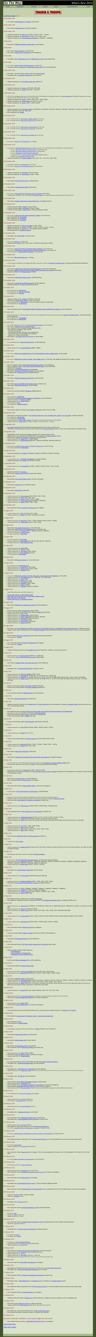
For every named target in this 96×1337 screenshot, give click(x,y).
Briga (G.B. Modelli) (27, 225)
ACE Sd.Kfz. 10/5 (22, 372)
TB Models (16, 1196)
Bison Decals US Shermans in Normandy (29, 800)
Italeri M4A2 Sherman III (21, 385)
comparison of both (72, 704)
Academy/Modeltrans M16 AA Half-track (28, 1119)
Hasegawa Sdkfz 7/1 (39, 195)
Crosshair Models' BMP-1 (29, 786)
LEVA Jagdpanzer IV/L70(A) (22, 1303)
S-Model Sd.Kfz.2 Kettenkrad (22, 52)
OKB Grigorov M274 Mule (35, 67)
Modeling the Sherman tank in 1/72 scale (26, 148)
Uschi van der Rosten (26, 1165)
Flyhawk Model (26, 272)
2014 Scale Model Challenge (36, 325)
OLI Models (23, 220)
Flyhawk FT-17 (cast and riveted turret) (24, 166)
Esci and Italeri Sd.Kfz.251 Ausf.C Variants (44, 771)
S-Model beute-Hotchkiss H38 (52, 900)
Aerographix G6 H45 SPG (25, 75)
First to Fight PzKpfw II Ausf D (23, 479)
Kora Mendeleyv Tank (21, 1046)
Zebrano (24, 472)
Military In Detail (27, 933)
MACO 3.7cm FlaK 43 (27, 996)
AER (15, 1214)
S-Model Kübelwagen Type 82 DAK (23, 378)
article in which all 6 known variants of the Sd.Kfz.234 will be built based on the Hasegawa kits (47, 711)
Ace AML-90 (21, 1076)
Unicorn (24, 99)
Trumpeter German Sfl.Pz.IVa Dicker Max (27, 1250)
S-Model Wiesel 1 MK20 (20, 300)
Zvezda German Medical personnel (24, 283)
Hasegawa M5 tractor (23, 1112)
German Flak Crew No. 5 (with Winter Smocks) (20, 599)
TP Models (28, 686)
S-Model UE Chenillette (22, 437)
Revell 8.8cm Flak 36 (27, 927)
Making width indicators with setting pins (24, 1159)
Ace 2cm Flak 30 (26, 780)
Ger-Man (18, 1236)
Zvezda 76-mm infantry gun (28, 508)
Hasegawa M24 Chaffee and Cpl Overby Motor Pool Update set (32, 757)
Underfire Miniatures (25, 230)
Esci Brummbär (24, 164)
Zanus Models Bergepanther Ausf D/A (26, 1082)
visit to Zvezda (40, 73)
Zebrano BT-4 (18, 484)
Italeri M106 (18, 490)
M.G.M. (24, 103)
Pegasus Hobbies (27, 158)
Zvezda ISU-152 (19, 28)
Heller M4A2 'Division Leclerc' (23, 277)
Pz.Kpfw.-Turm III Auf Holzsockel (26, 1229)
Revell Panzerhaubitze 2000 (25, 1063)
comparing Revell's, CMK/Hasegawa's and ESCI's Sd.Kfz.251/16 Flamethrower (33, 1133)
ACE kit (74, 1010)
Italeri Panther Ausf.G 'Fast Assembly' (32, 811)
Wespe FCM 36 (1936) (27, 966)
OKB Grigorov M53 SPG (21, 751)
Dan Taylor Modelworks (32, 687)
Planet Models (24, 1305)
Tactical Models (19, 841)
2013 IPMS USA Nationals (28, 1262)
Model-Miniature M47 (20, 1040)
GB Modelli (24, 1083)
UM (22, 1253)
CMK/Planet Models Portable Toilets (24, 44)
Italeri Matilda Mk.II (24, 1281)
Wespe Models (26, 101)
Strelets (22, 112)
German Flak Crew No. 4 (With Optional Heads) (20, 595)
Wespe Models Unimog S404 (25, 870)
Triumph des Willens (27, 109)
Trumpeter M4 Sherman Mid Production (24, 65)
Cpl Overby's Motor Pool (28, 81)
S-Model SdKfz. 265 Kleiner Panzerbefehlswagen (27, 269)
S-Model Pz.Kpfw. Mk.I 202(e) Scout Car (26, 663)
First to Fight (25, 36)
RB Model (25, 208)
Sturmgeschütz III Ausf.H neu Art (26, 1183)
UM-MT (23, 1243)
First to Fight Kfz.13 (44, 704)
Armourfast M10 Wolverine (25, 668)
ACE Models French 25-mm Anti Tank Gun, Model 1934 (28, 446)
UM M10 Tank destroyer (20, 698)
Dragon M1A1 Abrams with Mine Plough (33, 366)
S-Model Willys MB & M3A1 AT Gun (35, 1321)
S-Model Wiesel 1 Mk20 (21, 187)
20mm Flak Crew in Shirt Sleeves (16, 598)
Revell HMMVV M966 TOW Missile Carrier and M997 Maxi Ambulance (42, 309)
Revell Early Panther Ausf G (28, 1117)
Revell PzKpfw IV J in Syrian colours (21, 953)
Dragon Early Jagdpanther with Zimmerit (33, 1275)
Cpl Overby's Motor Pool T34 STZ (24, 336)
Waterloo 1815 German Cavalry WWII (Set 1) (27, 201)
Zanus (15, 1213)
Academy (39, 612)
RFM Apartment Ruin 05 (21, 938)
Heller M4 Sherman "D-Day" (22, 1054)
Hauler (24, 90)
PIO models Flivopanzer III (22, 528)
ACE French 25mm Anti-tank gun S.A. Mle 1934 (35, 944)
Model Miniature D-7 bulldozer (23, 21)
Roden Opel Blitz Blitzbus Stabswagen (28, 1269)
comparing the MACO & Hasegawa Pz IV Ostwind (26, 1128)
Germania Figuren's (31, 738)
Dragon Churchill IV (49, 429)
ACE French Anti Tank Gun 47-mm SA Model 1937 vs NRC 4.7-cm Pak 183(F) (50, 415)
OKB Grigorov (25, 174)
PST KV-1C (20, 1202)
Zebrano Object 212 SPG (22, 473)
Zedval (25, 207)
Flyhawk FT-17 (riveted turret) (21, 141)
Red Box (17, 1235)
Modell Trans (26, 610)
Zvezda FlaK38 (38, 1189)
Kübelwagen (38, 898)
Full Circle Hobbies (25, 1088)
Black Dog (24, 34)
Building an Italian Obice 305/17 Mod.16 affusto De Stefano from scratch (33, 270)
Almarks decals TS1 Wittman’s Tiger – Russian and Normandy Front (34, 1016)
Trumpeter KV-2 (36, 1281)
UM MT (24, 228)
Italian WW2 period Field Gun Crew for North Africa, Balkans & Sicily (25, 596)
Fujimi (15, 1223)
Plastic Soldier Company (25, 420)
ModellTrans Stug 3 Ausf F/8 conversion (27, 836)
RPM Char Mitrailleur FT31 (22, 960)
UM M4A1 (16, 241)
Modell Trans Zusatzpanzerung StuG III (25, 605)
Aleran (19, 243)
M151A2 (33, 437)
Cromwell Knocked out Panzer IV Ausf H (32, 1222)
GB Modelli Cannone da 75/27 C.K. (26, 1086)
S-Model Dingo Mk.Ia (27, 1292)
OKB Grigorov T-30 (23, 59)
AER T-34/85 (20, 236)
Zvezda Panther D (57, 1281)
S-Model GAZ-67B (28, 693)
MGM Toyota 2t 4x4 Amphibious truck (25, 529)
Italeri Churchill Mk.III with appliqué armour (25, 384)
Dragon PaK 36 (25, 1152)
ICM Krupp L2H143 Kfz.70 (23, 635)
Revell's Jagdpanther (67, 96)
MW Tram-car (21, 560)
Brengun (24, 88)
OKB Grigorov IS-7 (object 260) (26, 1069)
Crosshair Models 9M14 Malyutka (24, 997)
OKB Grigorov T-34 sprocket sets (29, 127)
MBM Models (24, 302)
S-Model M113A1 (20, 1100)
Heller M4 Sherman (19, 51)
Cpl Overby (23, 1099)
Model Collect (22, 421)
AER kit (65, 1010)
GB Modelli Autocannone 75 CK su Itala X (32, 1085)
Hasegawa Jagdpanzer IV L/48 (29, 1207)
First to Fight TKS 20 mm (21, 181)
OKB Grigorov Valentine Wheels (29, 119)
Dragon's (32, 410)
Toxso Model (23, 217)
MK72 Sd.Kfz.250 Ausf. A (41, 1126)
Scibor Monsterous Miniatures (30, 38)
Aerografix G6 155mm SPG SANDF (24, 371)
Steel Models (24, 1255)
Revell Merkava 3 (15, 951)
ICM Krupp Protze (26, 1189)
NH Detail (16, 1194)
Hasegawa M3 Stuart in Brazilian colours (22, 954)
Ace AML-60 (21, 67)
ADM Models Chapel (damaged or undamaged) (27, 398)
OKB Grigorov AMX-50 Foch (28, 120)
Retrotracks (29, 391)
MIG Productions (30, 721)
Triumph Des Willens (26, 1070)
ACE (22, 1245)
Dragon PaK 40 (25, 1177)
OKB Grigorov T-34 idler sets (28, 128)
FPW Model (23, 218)
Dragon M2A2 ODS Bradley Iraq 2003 (33, 365)
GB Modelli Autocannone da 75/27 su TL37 (32, 1172)
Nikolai (27, 716)
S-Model (24, 299)
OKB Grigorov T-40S (37, 59)
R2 (14, 1216)
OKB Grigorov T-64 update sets (28, 135)
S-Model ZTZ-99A (19, 978)
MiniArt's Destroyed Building (50, 1061)
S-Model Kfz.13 (32, 650)
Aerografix (18, 368)
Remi (23, 284)
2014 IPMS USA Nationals (27, 459)
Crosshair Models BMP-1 (22, 1004)
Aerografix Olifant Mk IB (21, 369)
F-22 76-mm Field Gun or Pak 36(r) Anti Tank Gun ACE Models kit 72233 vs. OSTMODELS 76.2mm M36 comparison (45, 628)
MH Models (25, 172)
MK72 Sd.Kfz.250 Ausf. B (54, 1268)
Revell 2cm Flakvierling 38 (29, 643)
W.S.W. (24, 227)
